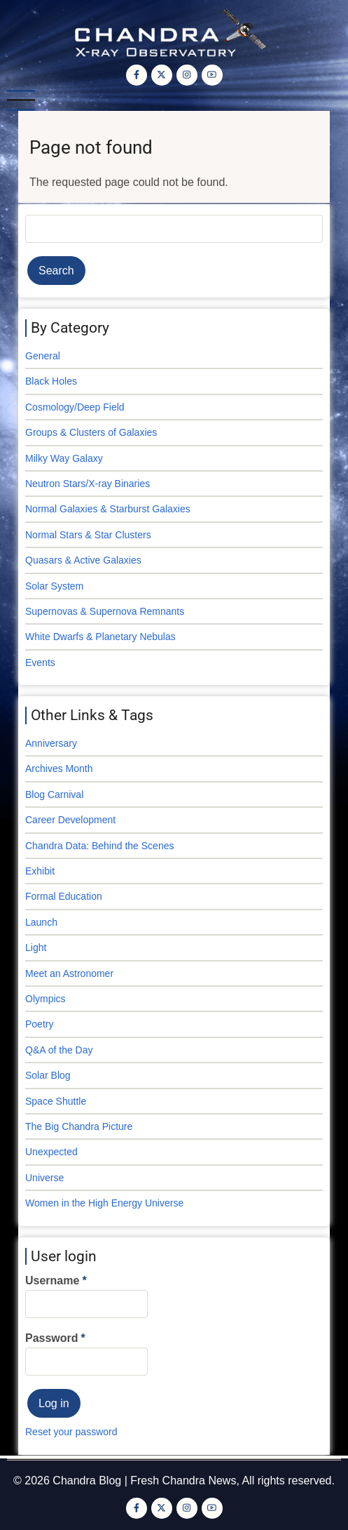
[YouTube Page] (212, 75)
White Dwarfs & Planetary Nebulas (100, 636)
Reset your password (71, 1431)
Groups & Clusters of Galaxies (91, 432)
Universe (44, 1177)
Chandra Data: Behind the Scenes (99, 845)
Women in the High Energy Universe (104, 1203)
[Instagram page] (186, 75)
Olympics (45, 998)
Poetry (39, 1024)
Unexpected (51, 1151)
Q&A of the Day (59, 1050)
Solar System (54, 586)
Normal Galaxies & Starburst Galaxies (107, 508)
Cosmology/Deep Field (75, 407)
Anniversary (51, 743)
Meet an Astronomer (69, 973)
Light (35, 947)
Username (52, 1280)
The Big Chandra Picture (78, 1126)
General (42, 355)
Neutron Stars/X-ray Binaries (87, 483)
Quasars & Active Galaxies (83, 560)
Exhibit (40, 871)
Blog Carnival (54, 794)
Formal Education (63, 896)
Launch (41, 922)
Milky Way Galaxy (64, 458)
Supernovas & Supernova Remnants (104, 611)
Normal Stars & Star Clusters (88, 534)
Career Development (70, 819)
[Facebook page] (136, 75)
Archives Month (58, 768)
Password (51, 1338)
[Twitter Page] (161, 75)
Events (40, 662)
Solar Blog (48, 1075)
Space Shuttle (55, 1101)
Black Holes (51, 381)
